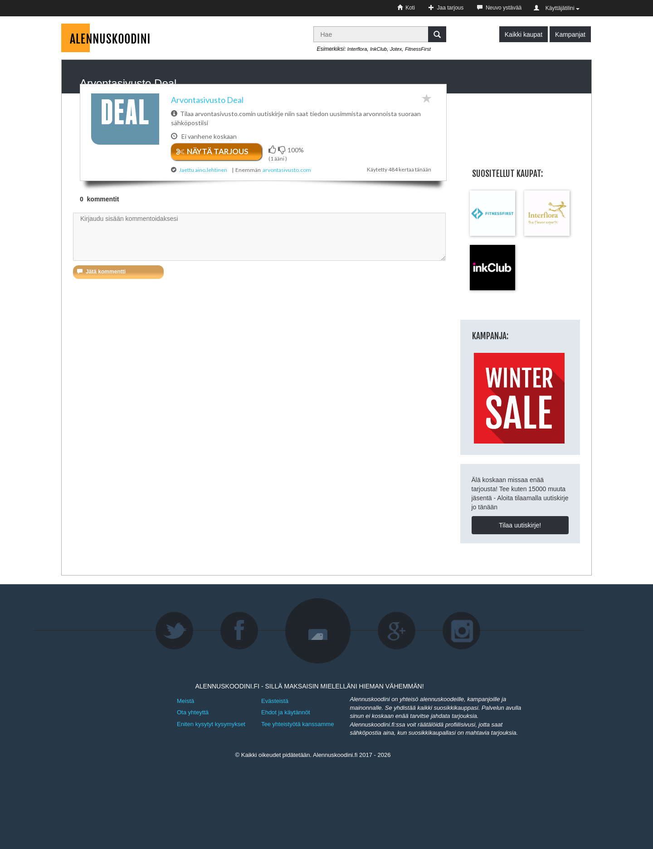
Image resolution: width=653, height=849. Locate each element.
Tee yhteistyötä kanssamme (297, 724)
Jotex (396, 49)
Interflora (357, 49)
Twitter (174, 631)
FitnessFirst (418, 49)
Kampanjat (570, 34)
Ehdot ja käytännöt (285, 712)
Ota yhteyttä (193, 712)
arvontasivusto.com (287, 169)
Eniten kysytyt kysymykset (211, 724)
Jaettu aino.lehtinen (203, 169)
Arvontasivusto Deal (207, 100)
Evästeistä (274, 701)
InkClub (378, 49)
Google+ (397, 631)
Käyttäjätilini (557, 8)
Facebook (239, 631)
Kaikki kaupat (523, 34)
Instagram (461, 631)
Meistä (185, 701)
